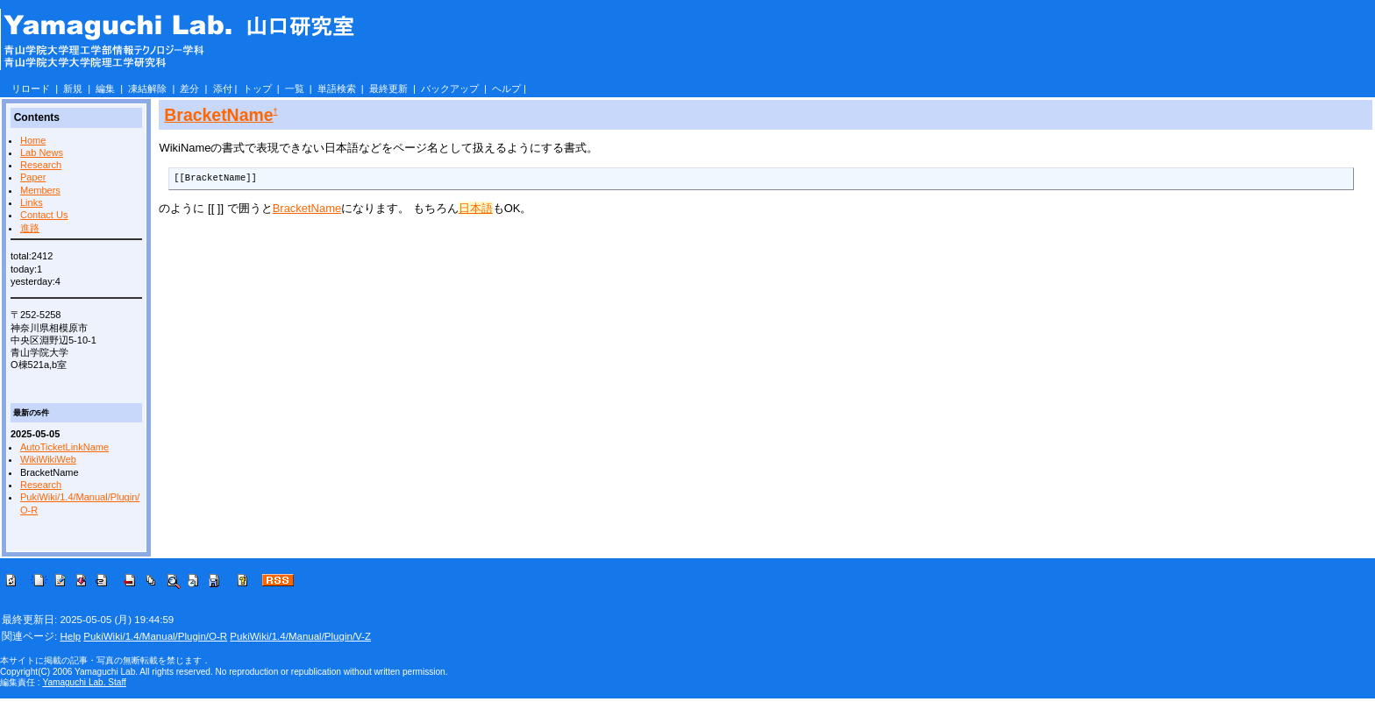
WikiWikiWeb (48, 459)
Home (33, 140)
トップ (257, 88)
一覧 (294, 88)
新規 (72, 88)
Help (70, 636)
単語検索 (336, 88)
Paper (33, 177)
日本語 (476, 208)
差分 (189, 88)
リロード (30, 88)
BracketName (218, 114)
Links (31, 202)
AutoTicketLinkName (64, 447)
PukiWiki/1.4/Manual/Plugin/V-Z (300, 636)
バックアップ (450, 88)
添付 (222, 88)
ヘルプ (506, 88)
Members (40, 190)
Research (40, 165)
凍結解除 (147, 88)
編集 (105, 88)
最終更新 (388, 88)
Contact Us (44, 214)
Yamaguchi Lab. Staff (83, 682)
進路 (29, 228)
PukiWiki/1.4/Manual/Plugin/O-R (155, 636)
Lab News (41, 152)
